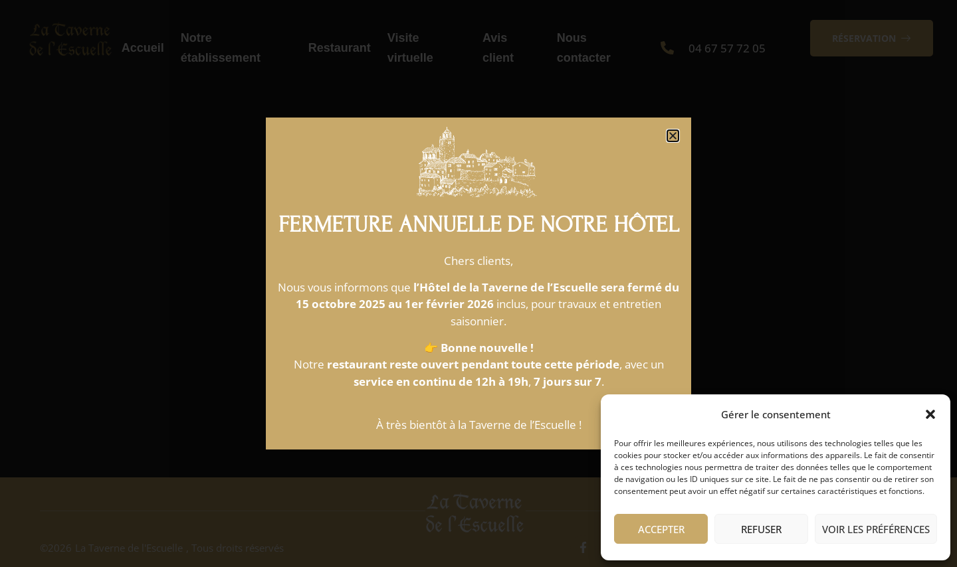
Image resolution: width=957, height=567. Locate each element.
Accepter (661, 529)
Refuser (761, 529)
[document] (478, 283)
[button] (930, 414)
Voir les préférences (876, 529)
